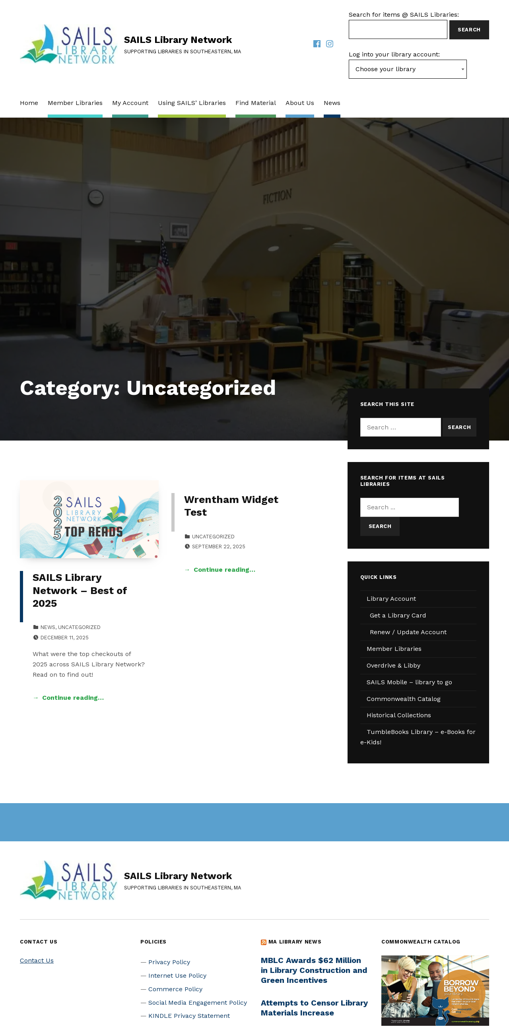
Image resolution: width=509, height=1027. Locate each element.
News (332, 103)
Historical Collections (399, 715)
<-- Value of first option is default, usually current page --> (408, 69)
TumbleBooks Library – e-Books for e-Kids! (418, 737)
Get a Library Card (398, 615)
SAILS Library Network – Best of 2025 (80, 590)
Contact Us (37, 960)
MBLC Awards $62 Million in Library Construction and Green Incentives (314, 970)
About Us (300, 103)
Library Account (391, 598)
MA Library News (295, 942)
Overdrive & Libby (393, 665)
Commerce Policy (175, 989)
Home (29, 103)
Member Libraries (75, 103)
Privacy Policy (169, 962)
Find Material (255, 103)
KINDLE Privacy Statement (189, 1015)
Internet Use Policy (177, 975)
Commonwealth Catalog (404, 699)
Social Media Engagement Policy (197, 1002)
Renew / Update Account (408, 632)
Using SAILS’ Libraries (192, 103)
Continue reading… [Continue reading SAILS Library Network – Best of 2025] (73, 697)
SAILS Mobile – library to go (409, 682)
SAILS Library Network (178, 39)
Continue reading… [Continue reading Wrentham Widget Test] (224, 569)
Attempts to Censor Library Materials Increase (314, 1007)
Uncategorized (79, 627)
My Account (130, 103)
